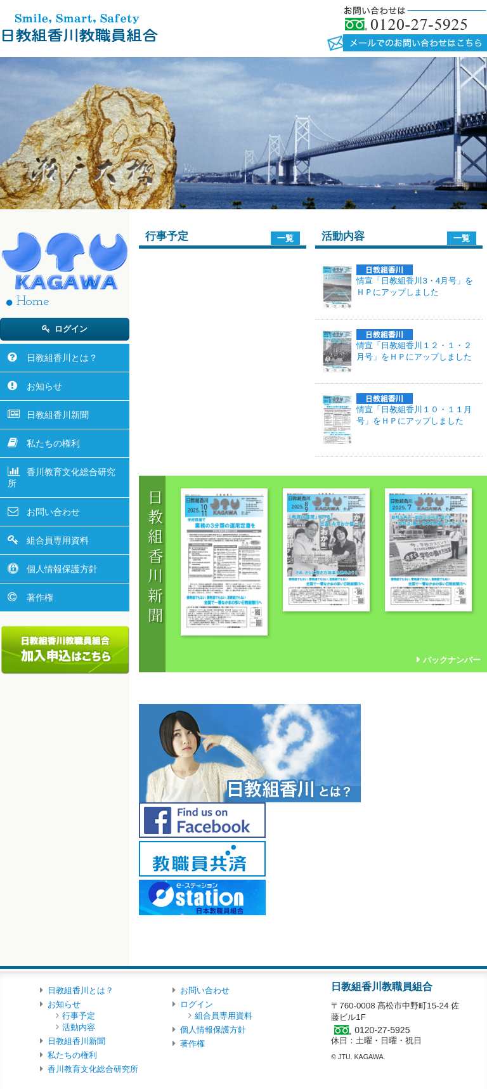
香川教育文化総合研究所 (61, 477)
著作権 (40, 597)
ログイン (71, 329)
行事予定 (78, 1016)
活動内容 (78, 1027)
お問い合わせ (53, 512)
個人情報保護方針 (62, 569)
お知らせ (44, 386)
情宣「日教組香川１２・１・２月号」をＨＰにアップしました (414, 345)
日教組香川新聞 (58, 415)
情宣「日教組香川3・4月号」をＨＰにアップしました (414, 280)
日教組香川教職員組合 (79, 27)
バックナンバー (452, 660)
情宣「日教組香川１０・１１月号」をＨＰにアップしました (414, 409)
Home (32, 301)
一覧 (285, 238)
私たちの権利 (53, 443)
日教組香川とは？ (62, 358)
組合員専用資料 (58, 540)
